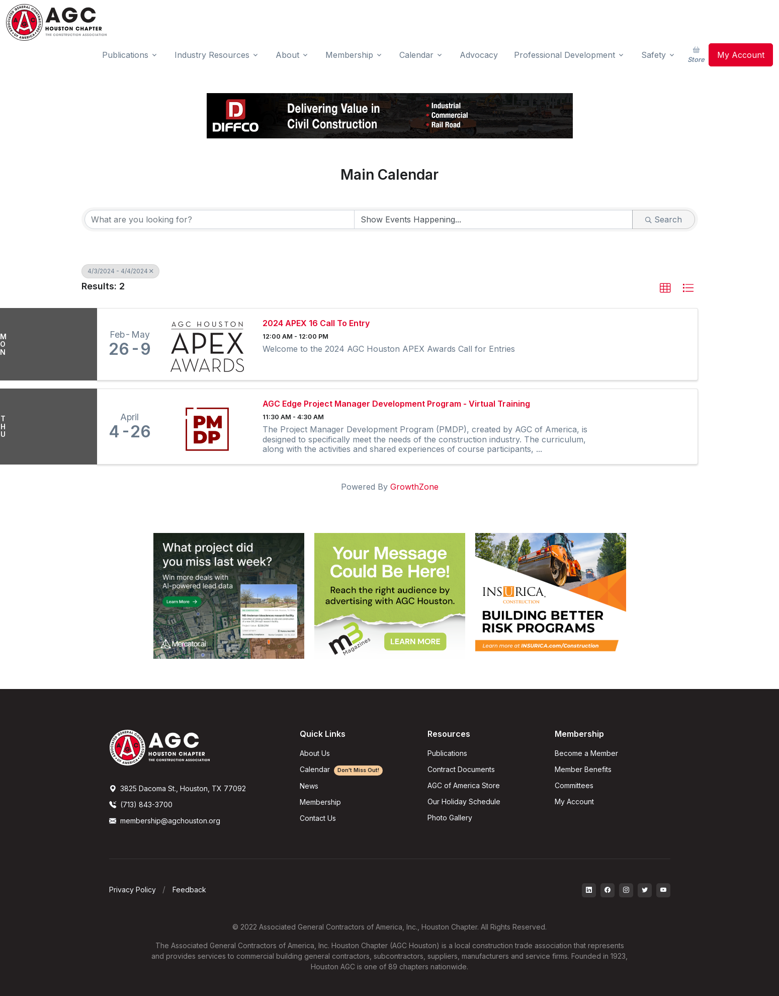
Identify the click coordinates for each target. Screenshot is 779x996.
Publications (447, 753)
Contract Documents (461, 769)
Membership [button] (349, 55)
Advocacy (479, 55)
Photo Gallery (449, 817)
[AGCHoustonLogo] (159, 747)
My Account (740, 55)
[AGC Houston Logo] (56, 22)
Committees (574, 785)
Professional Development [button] (564, 55)
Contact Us (318, 818)
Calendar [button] (416, 55)
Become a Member (586, 753)
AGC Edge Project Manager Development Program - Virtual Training (396, 404)
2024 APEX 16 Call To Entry (316, 323)
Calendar (341, 769)
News (309, 786)
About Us (315, 753)
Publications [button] (125, 55)
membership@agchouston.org (164, 820)
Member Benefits (583, 769)
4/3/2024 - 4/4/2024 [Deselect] (120, 271)
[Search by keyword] (219, 219)
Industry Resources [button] (212, 55)
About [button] (287, 55)
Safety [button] (653, 55)
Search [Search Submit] (663, 219)
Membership (320, 802)
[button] (665, 288)
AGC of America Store (463, 785)
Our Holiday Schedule (463, 801)
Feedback (189, 889)
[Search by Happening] (493, 219)
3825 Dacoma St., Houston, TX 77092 (177, 788)
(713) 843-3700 (140, 804)
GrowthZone (414, 487)
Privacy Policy (132, 889)
